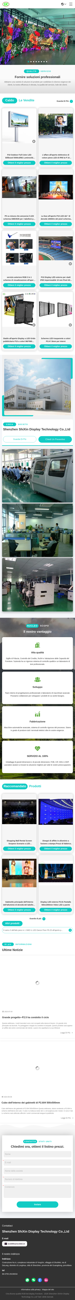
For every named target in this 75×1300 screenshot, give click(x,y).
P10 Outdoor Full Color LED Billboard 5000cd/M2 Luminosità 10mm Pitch (19, 156)
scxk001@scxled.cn (14, 1243)
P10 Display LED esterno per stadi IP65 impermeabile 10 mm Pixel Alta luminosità (55, 279)
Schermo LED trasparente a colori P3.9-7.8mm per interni (55, 339)
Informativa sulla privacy (31, 1289)
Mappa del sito (48, 1289)
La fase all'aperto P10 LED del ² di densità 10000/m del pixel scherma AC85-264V (56, 217)
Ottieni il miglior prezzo (19, 163)
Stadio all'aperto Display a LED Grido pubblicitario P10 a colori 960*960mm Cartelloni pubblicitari (19, 340)
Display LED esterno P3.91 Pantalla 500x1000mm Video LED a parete (55, 903)
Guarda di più (65, 101)
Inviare (37, 1204)
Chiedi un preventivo (55, 439)
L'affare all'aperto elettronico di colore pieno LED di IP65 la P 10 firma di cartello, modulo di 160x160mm (56, 156)
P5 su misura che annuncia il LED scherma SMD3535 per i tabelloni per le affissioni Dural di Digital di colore (19, 217)
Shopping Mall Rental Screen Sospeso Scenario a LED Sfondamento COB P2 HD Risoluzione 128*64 (19, 842)
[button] (28, 61)
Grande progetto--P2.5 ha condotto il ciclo (25, 1017)
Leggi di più (66, 1033)
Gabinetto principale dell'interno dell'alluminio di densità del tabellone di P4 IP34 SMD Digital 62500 (19, 903)
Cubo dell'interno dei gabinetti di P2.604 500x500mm (31, 1102)
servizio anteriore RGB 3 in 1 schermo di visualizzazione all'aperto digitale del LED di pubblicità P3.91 (19, 279)
